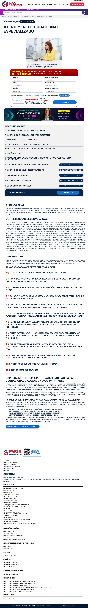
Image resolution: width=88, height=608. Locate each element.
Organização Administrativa (13, 488)
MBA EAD (6, 537)
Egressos (6, 508)
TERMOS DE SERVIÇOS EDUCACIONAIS (35, 95)
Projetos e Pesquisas (10, 502)
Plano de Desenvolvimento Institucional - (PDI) (19, 524)
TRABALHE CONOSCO (9, 465)
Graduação (7, 546)
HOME (4, 16)
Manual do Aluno (9, 555)
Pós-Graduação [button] (33, 4)
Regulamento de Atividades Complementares (19, 583)
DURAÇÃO (15, 88)
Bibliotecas (7, 518)
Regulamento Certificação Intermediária (17, 591)
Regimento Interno (9, 498)
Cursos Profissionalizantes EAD (14, 539)
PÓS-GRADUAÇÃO (14, 16)
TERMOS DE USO (8, 469)
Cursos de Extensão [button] (61, 4)
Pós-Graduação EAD (10, 534)
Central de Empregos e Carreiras (15, 514)
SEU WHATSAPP (50, 83)
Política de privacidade (68, 606)
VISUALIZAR (68, 193)
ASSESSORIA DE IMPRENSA (11, 467)
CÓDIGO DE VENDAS (64, 95)
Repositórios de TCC (10, 566)
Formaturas (7, 510)
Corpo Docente (8, 490)
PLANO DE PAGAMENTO (52, 88)
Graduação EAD (8, 532)
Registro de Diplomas (10, 562)
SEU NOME (15, 77)
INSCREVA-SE (65, 102)
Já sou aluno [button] (77, 4)
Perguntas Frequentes (11, 512)
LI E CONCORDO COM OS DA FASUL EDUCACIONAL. (35, 95)
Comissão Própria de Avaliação (14, 506)
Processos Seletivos (10, 496)
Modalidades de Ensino (11, 494)
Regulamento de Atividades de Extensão (17, 585)
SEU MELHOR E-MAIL (51, 77)
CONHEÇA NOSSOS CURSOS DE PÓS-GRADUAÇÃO (22, 427)
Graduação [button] (47, 4)
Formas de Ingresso (10, 500)
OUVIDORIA (6, 471)
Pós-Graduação (8, 548)
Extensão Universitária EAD (13, 535)
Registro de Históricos (11, 564)
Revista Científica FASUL (11, 522)
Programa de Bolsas (10, 574)
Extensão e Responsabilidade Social (16, 504)
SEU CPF (14, 83)
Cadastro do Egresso (10, 516)
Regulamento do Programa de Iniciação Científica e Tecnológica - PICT (28, 587)
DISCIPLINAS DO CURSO (15, 126)
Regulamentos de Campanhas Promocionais (18, 589)
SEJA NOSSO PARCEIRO (10, 463)
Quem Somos (7, 492)
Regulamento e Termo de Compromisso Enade (19, 581)
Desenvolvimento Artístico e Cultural (17, 520)
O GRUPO (6, 461)
